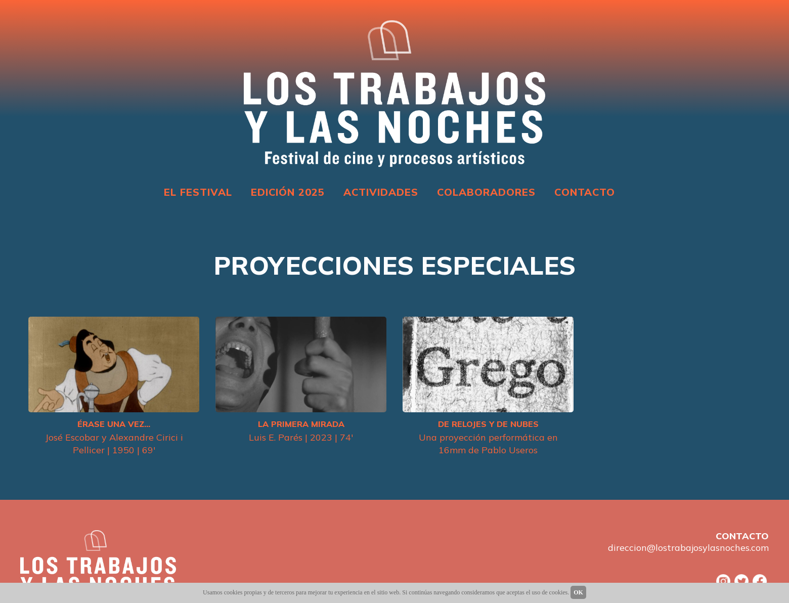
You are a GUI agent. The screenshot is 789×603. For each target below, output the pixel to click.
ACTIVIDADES (380, 192)
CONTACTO (584, 192)
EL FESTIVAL (198, 192)
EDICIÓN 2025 (288, 192)
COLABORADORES (486, 192)
